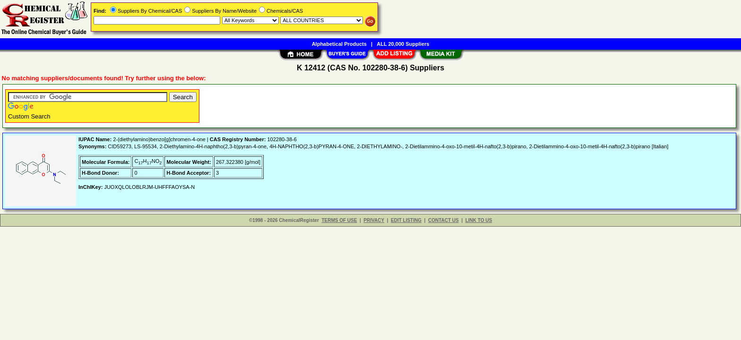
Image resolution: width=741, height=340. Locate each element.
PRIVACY (373, 220)
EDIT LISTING (406, 220)
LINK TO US (478, 220)
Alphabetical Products (339, 44)
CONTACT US (443, 220)
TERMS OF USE (339, 220)
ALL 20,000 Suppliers (403, 44)
